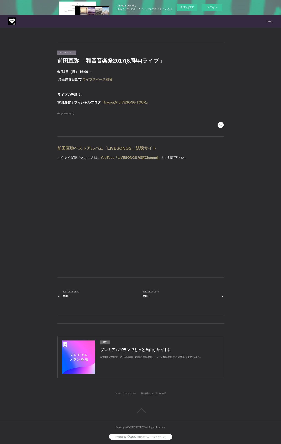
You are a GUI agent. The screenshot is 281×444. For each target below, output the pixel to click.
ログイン (212, 7)
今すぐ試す (187, 7)
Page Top (140, 410)
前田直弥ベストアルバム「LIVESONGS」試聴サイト (107, 148)
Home (270, 21)
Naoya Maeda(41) (65, 113)
